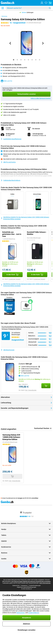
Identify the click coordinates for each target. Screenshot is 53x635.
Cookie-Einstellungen (35, 585)
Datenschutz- (20, 612)
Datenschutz (15, 585)
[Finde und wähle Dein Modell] (28, 8)
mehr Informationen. (45, 583)
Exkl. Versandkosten (30, 390)
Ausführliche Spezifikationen (11, 139)
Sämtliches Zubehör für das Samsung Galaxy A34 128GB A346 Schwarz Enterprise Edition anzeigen (25, 218)
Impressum (24, 585)
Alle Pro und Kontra (8, 162)
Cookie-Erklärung (33, 612)
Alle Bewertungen (7, 350)
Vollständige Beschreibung (10, 180)
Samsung (4, 16)
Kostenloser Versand (14, 279)
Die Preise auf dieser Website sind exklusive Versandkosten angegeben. (31, 581)
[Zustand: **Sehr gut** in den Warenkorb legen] (45, 385)
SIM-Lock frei (6, 81)
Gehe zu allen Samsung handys (41, 98)
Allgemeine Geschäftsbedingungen (26, 587)
